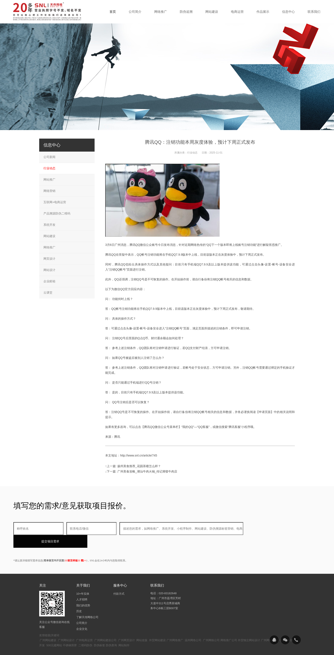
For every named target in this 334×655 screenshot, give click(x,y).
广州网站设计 (66, 627)
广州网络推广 (175, 627)
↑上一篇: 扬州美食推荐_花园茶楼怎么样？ (133, 466)
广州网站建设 (48, 627)
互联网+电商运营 (54, 202)
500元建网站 (54, 632)
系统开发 (49, 224)
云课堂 (47, 292)
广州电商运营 (84, 627)
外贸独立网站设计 (249, 627)
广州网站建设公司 (105, 627)
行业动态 (192, 152)
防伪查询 (111, 632)
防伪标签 (99, 632)
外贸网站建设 (157, 627)
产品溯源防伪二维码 (56, 213)
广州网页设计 (126, 627)
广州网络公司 (211, 627)
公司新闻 (49, 157)
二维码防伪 (85, 632)
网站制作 (124, 632)
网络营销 (49, 191)
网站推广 (49, 179)
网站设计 (49, 270)
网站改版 (141, 627)
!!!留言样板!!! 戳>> (75, 547)
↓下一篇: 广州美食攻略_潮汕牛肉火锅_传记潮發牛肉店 (141, 471)
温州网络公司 (193, 627)
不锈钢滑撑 (70, 632)
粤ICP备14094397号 (144, 648)
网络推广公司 (228, 627)
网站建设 (49, 236)
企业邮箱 (49, 281)
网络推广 (49, 247)
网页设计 (49, 258)
